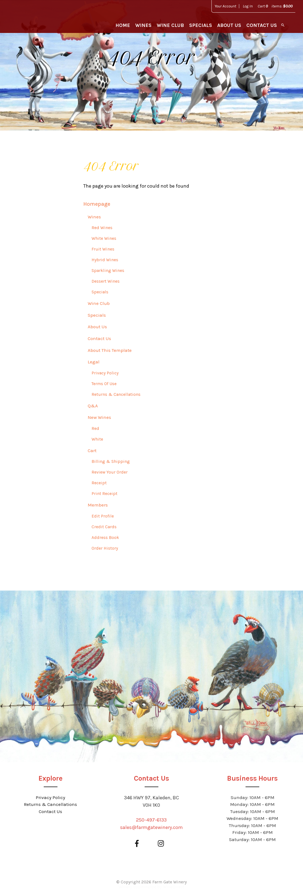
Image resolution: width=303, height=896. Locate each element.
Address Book (105, 537)
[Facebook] (136, 844)
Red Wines (102, 227)
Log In (248, 6)
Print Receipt (104, 493)
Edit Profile (103, 516)
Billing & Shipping (111, 461)
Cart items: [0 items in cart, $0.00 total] (275, 6)
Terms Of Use (104, 383)
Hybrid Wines (105, 259)
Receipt (99, 482)
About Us (229, 25)
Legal (94, 361)
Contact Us (261, 25)
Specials (200, 25)
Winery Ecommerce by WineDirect (151, 886)
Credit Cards (104, 526)
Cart (92, 450)
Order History (105, 548)
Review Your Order (110, 472)
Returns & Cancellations (116, 394)
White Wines (104, 238)
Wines (143, 25)
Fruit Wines (103, 249)
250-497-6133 (151, 820)
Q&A (93, 405)
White (97, 439)
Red (95, 428)
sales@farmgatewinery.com (151, 827)
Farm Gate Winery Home (39, 19)
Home (122, 25)
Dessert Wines (106, 281)
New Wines (99, 417)
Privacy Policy (105, 373)
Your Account (225, 6)
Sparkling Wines (108, 270)
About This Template (110, 350)
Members (98, 505)
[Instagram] (161, 844)
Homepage (96, 204)
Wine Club (170, 25)
